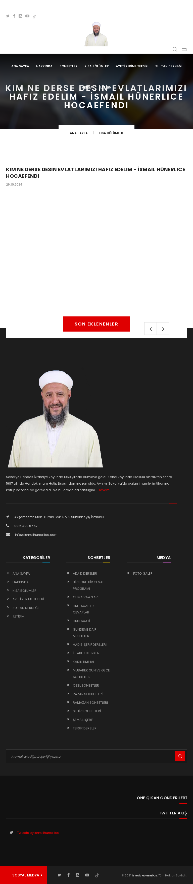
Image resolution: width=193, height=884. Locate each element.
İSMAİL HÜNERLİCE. (144, 875)
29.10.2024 (14, 184)
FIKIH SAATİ (81, 620)
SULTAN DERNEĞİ (168, 66)
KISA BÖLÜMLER (96, 66)
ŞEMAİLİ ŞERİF (83, 719)
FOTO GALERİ (143, 573)
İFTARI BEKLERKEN (86, 653)
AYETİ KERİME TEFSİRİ (132, 66)
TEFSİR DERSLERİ (85, 728)
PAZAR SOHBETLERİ (88, 694)
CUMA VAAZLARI (86, 597)
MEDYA (86, 87)
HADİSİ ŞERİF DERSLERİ (90, 644)
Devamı (104, 490)
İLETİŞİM (106, 87)
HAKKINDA (44, 66)
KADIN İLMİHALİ (84, 661)
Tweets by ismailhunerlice (38, 832)
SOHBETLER (68, 66)
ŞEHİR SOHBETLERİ (87, 711)
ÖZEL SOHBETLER (86, 685)
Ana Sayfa (20, 66)
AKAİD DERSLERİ (85, 573)
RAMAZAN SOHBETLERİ (90, 702)
